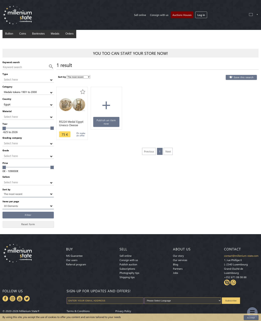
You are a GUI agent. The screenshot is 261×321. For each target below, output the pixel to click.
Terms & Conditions (78, 311)
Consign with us (159, 15)
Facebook (5, 298)
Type (5, 74)
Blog (175, 264)
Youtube (19, 298)
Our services (180, 260)
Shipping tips (127, 277)
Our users (71, 260)
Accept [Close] (251, 317)
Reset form (28, 224)
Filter (28, 215)
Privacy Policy (123, 311)
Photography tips (129, 273)
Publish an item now (106, 122)
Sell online (140, 15)
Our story (178, 255)
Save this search (244, 77)
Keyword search (11, 62)
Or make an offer (80, 134)
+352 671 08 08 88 (235, 277)
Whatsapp (233, 282)
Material (7, 111)
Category (7, 86)
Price (5, 163)
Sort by (6, 189)
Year (4, 123)
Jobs (175, 273)
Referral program (76, 264)
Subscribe (231, 300)
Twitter (27, 298)
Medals (55, 33)
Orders (69, 33)
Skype (227, 282)
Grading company (12, 137)
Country (6, 98)
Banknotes (38, 33)
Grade (5, 150)
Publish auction (128, 264)
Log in (201, 15)
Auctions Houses (182, 15)
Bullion (9, 33)
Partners (178, 268)
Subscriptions (127, 268)
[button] (28, 80)
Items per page (10, 201)
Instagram (12, 298)
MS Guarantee (74, 255)
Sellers (6, 176)
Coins (22, 33)
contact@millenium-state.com (241, 255)
